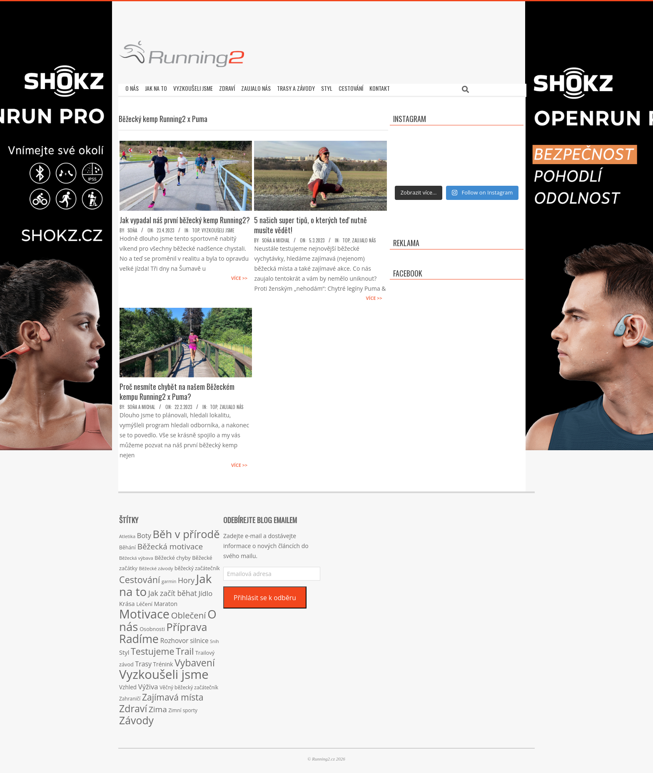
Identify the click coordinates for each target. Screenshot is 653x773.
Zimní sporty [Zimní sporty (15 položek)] (182, 708)
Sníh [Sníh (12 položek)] (214, 639)
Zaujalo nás (364, 238)
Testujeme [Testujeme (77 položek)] (152, 649)
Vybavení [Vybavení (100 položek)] (194, 660)
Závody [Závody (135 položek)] (136, 718)
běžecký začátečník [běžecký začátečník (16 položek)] (197, 566)
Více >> (239, 276)
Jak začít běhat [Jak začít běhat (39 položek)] (172, 591)
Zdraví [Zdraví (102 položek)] (133, 706)
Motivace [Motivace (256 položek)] (144, 611)
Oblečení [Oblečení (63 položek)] (188, 613)
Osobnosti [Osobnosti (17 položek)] (152, 627)
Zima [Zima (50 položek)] (158, 707)
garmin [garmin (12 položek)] (169, 579)
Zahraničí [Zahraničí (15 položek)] (129, 696)
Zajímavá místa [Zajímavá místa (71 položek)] (173, 695)
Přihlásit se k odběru (265, 595)
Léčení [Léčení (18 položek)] (144, 602)
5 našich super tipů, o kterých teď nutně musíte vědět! (310, 222)
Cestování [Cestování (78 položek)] (139, 577)
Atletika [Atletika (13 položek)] (127, 534)
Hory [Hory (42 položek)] (186, 578)
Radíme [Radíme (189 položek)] (139, 636)
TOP (195, 228)
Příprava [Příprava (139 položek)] (187, 625)
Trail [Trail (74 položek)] (185, 649)
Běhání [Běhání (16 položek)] (127, 545)
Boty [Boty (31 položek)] (144, 533)
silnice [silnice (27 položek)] (199, 638)
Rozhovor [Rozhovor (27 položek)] (174, 638)
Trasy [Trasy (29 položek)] (143, 661)
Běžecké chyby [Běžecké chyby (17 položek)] (172, 555)
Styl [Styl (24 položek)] (124, 650)
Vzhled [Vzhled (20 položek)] (128, 685)
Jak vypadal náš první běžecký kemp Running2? (185, 217)
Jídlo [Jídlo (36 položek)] (205, 591)
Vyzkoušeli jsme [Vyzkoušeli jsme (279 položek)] (164, 672)
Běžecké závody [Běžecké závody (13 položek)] (156, 566)
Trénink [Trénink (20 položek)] (163, 662)
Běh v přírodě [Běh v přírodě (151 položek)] (186, 532)
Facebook (407, 271)
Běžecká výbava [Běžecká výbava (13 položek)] (136, 556)
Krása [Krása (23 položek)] (127, 602)
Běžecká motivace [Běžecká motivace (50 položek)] (170, 544)
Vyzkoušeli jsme (218, 228)
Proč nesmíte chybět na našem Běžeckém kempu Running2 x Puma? (177, 389)
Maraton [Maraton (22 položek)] (165, 602)
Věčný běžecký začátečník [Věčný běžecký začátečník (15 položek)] (189, 685)
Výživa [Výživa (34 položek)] (148, 684)
